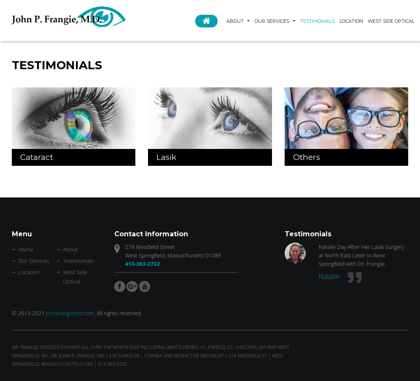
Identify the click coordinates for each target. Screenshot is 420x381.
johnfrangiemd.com (70, 313)
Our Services (272, 21)
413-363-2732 (142, 264)
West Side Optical (391, 21)
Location (351, 21)
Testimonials (317, 21)
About (235, 21)
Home (208, 25)
